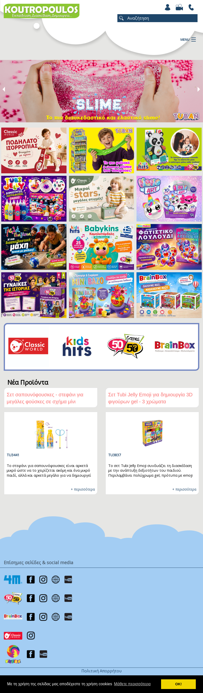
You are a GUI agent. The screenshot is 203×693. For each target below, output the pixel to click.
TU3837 (114, 455)
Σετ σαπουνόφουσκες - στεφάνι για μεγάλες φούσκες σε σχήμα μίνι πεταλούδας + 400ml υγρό (45, 401)
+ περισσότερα (83, 489)
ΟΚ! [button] (178, 684)
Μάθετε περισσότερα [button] (132, 684)
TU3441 (13, 455)
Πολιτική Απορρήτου (101, 671)
